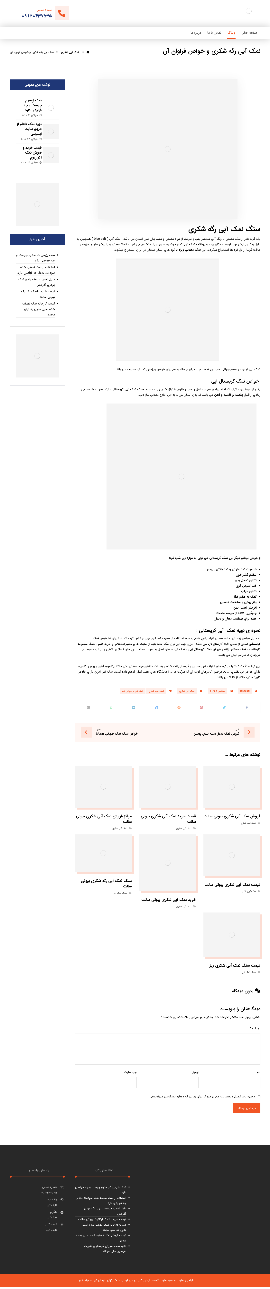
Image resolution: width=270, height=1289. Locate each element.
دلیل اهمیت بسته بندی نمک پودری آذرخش (36, 282)
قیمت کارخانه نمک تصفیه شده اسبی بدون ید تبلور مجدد (38, 309)
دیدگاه (255, 1030)
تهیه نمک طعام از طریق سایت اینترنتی (28, 129)
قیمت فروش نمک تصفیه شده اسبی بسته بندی (101, 1240)
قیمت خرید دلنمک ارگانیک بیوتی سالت (38, 294)
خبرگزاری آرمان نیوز (105, 1282)
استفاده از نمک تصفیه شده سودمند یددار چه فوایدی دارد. (36, 270)
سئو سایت (166, 1282)
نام (258, 1073)
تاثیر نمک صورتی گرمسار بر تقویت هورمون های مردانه (105, 1251)
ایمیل (195, 1073)
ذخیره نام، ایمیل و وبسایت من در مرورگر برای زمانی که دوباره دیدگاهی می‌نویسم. (202, 1098)
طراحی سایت (185, 1282)
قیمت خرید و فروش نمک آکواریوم (29, 152)
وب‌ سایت (130, 1073)
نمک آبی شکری (186, 691)
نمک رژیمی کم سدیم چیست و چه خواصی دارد (35, 258)
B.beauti (245, 691)
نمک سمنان (238, 649)
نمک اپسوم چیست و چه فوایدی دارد (30, 105)
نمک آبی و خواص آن (132, 691)
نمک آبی (254, 369)
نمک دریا (189, 244)
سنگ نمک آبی (239, 229)
